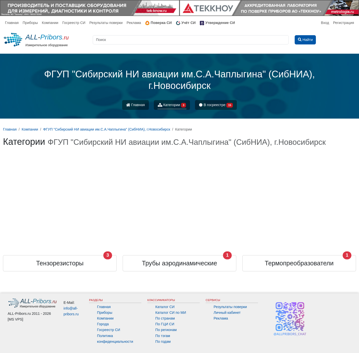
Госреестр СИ (74, 23)
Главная (12, 23)
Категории (172, 105)
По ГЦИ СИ (164, 324)
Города (103, 324)
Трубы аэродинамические (179, 263)
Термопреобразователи (299, 263)
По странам (165, 318)
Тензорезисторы (60, 263)
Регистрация (343, 23)
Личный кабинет (227, 313)
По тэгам (162, 336)
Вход (325, 23)
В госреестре (216, 105)
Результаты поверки (105, 23)
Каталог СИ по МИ (170, 313)
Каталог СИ (165, 307)
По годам (163, 342)
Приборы (30, 23)
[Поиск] (191, 39)
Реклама (134, 23)
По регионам (166, 330)
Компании (50, 23)
